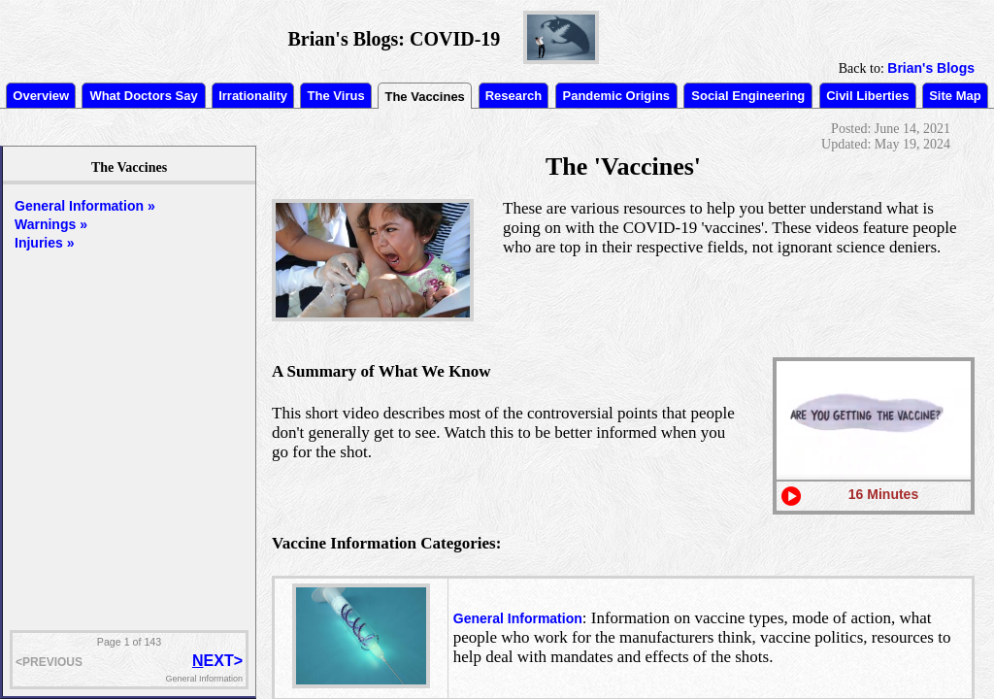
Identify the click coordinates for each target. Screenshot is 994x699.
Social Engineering (748, 95)
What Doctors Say (143, 95)
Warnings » (51, 224)
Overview (41, 95)
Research (514, 95)
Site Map (954, 95)
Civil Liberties (867, 95)
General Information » (85, 206)
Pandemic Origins (617, 95)
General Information (517, 618)
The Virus (336, 95)
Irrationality (252, 95)
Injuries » (44, 242)
